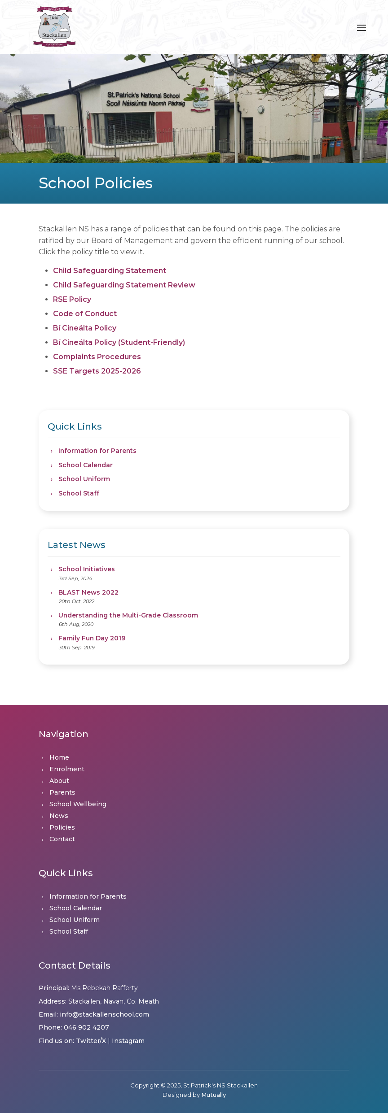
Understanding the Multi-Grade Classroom (128, 615)
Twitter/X (91, 1041)
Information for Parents (97, 450)
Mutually (213, 1094)
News (58, 816)
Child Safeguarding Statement (109, 270)
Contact (62, 839)
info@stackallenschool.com (104, 1014)
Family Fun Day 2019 (91, 638)
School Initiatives (86, 569)
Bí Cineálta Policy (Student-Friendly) (119, 342)
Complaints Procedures (97, 356)
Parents (62, 792)
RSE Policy (72, 299)
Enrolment (66, 769)
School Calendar (85, 465)
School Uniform (84, 479)
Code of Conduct (85, 313)
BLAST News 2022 (88, 592)
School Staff (78, 493)
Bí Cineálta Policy (84, 328)
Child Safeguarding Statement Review (124, 285)
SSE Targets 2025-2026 (97, 371)
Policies (62, 827)
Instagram (128, 1041)
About (59, 781)
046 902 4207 (86, 1027)
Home (59, 757)
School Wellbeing (77, 804)
